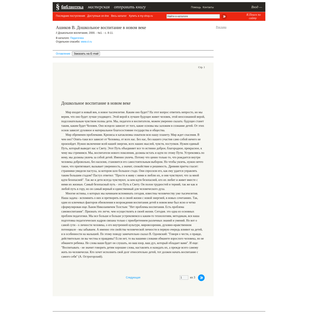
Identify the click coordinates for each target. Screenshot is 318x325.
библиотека (72, 7)
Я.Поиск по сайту (253, 16)
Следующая (133, 277)
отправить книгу (130, 7)
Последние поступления (70, 15)
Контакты (208, 7)
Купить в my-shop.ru (141, 15)
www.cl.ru (86, 41)
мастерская (99, 7)
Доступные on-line (98, 15)
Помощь (196, 7)
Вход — (256, 7)
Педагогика (77, 38)
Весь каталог (119, 15)
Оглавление (63, 53)
